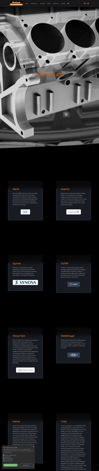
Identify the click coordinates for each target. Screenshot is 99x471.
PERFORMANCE (9, 459)
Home (26, 3)
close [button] (33, 447)
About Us (55, 3)
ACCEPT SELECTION (10, 465)
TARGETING (8, 457)
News (49, 3)
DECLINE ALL (26, 465)
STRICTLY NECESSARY (10, 455)
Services (42, 3)
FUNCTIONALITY (9, 461)
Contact (63, 3)
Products (34, 3)
